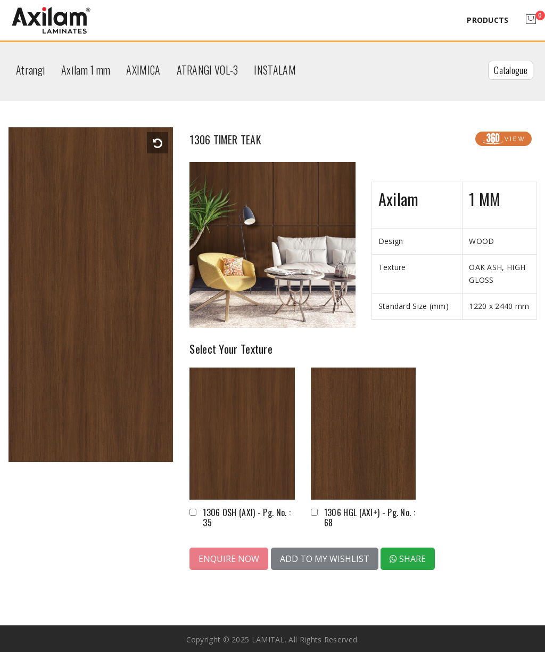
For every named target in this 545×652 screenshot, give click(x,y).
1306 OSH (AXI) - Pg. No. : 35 (247, 516)
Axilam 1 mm (85, 70)
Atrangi (30, 70)
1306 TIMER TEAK (242, 137)
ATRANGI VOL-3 (207, 70)
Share (408, 557)
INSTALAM (274, 70)
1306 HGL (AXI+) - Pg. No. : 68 (369, 516)
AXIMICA (143, 70)
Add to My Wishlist (324, 557)
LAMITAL (268, 637)
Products (487, 20)
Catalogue (510, 70)
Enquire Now (229, 557)
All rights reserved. (323, 637)
